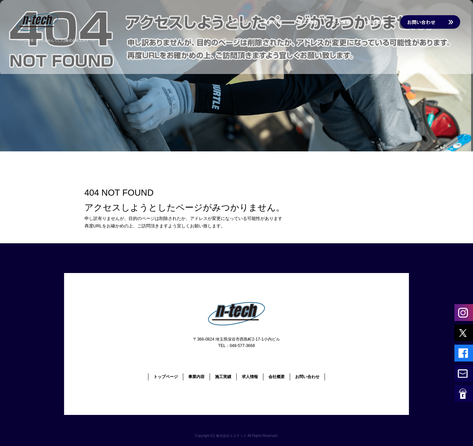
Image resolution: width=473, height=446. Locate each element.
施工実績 (311, 21)
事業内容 (273, 21)
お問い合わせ (429, 21)
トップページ (233, 21)
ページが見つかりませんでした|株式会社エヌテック (56, 40)
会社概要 (378, 21)
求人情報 (344, 21)
